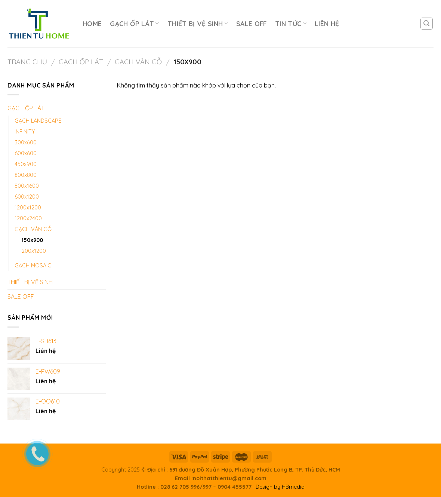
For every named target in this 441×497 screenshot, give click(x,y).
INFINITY (25, 131)
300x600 (26, 142)
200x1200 (34, 251)
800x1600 (27, 185)
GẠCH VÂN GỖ (138, 62)
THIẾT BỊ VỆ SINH (197, 23)
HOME (92, 23)
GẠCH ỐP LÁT (134, 23)
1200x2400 (28, 218)
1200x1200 (28, 207)
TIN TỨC (290, 23)
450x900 (26, 164)
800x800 (26, 175)
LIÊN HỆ (327, 23)
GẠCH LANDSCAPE (38, 120)
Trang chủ (27, 62)
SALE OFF (251, 23)
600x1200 (27, 196)
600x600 (26, 153)
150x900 (32, 240)
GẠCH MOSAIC (33, 265)
